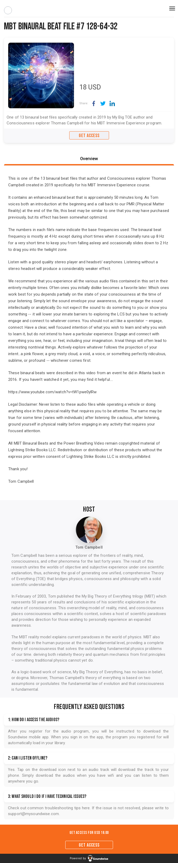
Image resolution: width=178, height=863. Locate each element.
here (86, 808)
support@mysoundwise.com (33, 813)
